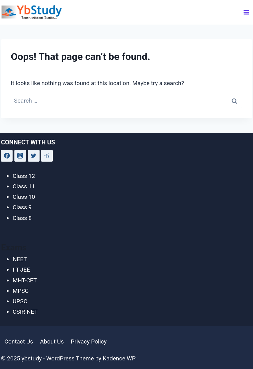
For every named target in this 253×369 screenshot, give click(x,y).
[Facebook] (7, 156)
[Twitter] (34, 156)
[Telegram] (47, 156)
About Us (52, 341)
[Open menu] (246, 12)
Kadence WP (119, 358)
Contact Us (19, 341)
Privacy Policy (89, 341)
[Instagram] (20, 156)
